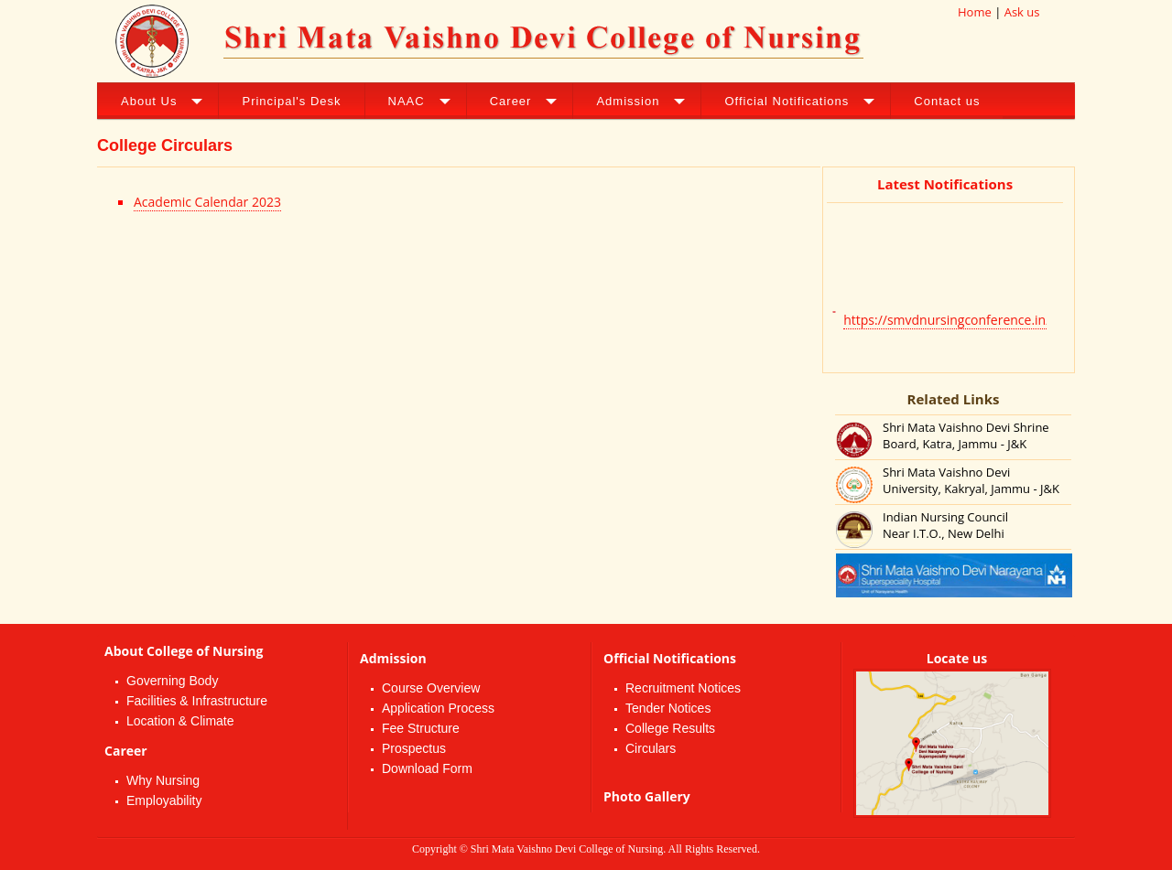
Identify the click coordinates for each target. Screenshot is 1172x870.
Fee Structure (421, 728)
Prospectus (414, 748)
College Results (670, 728)
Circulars (650, 748)
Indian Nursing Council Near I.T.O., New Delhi (945, 525)
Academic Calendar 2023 (207, 201)
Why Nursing (163, 780)
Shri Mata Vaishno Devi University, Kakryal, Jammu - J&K (971, 480)
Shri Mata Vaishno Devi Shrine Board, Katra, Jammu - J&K (966, 435)
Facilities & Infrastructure (196, 700)
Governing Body (172, 680)
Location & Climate (180, 721)
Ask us (1022, 12)
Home (975, 12)
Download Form (427, 768)
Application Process (438, 708)
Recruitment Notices (683, 688)
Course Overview (431, 688)
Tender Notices (668, 708)
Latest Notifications (945, 184)
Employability (163, 800)
